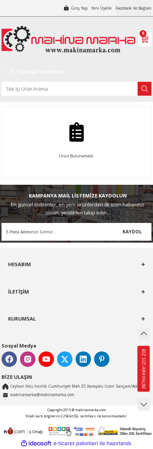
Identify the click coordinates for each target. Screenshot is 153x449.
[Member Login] (75, 8)
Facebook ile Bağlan (133, 8)
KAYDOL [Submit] (132, 231)
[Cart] (145, 39)
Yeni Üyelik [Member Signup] (101, 8)
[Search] (76, 89)
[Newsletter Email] (76, 232)
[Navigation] (76, 72)
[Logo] (68, 39)
